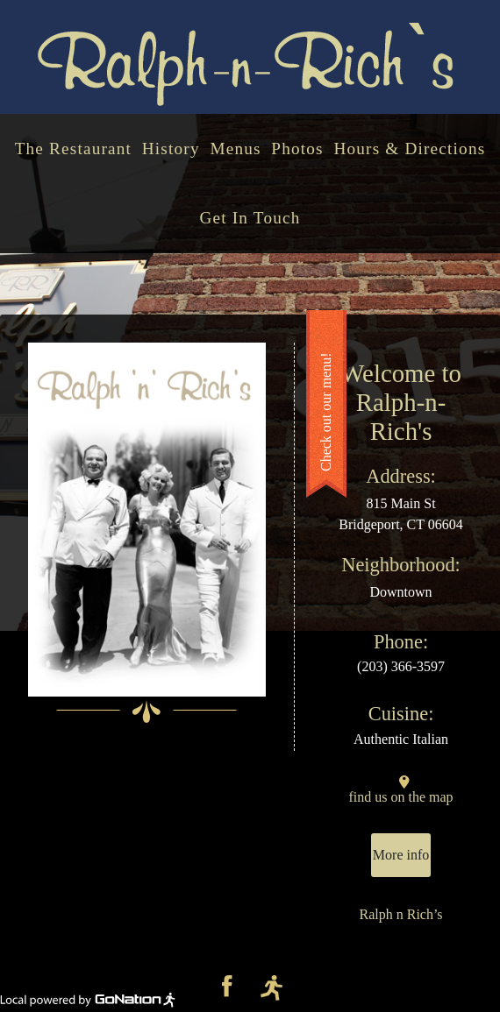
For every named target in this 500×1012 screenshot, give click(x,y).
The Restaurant (73, 148)
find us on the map (401, 796)
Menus (235, 148)
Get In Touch (249, 218)
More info (401, 854)
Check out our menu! (325, 412)
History (171, 148)
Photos (297, 148)
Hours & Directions (409, 148)
